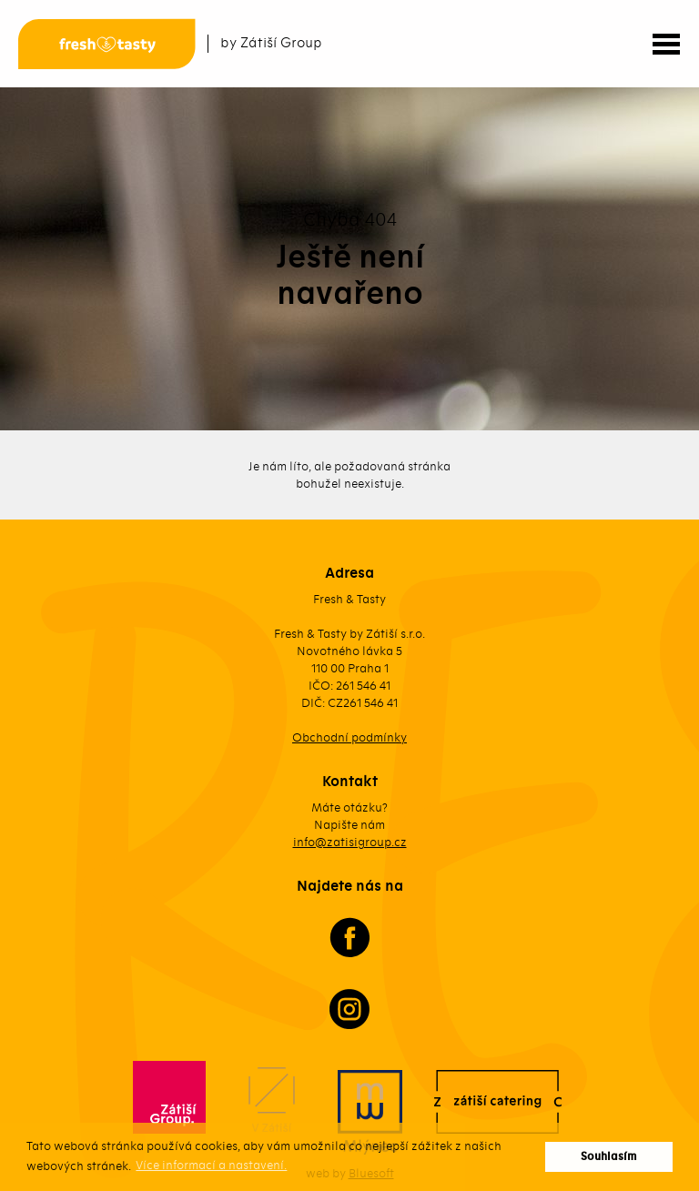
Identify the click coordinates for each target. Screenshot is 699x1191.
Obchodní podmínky (349, 737)
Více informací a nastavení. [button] (211, 1165)
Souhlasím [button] (609, 1157)
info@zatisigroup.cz (350, 842)
